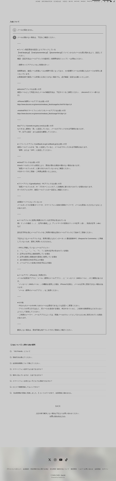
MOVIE (73, 6)
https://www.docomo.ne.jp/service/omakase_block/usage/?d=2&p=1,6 (43, 113)
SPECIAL (93, 6)
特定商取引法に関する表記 (39, 469)
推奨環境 (74, 469)
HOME (34, 6)
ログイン (106, 10)
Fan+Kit (63, 475)
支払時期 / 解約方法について (59, 469)
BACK (58, 424)
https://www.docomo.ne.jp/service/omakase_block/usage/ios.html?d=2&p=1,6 (46, 104)
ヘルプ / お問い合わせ (85, 469)
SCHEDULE (54, 6)
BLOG (67, 6)
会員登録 (96, 10)
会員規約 (26, 469)
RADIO (79, 6)
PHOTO (86, 6)
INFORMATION (43, 6)
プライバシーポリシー (14, 469)
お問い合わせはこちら (57, 434)
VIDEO (61, 6)
